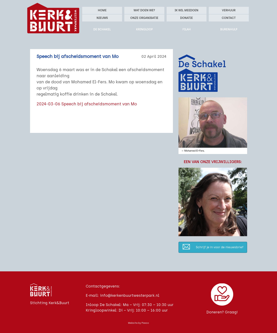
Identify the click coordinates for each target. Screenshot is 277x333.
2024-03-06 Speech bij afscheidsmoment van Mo (87, 103)
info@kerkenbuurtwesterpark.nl (129, 295)
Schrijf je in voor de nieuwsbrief (219, 247)
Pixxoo (145, 323)
